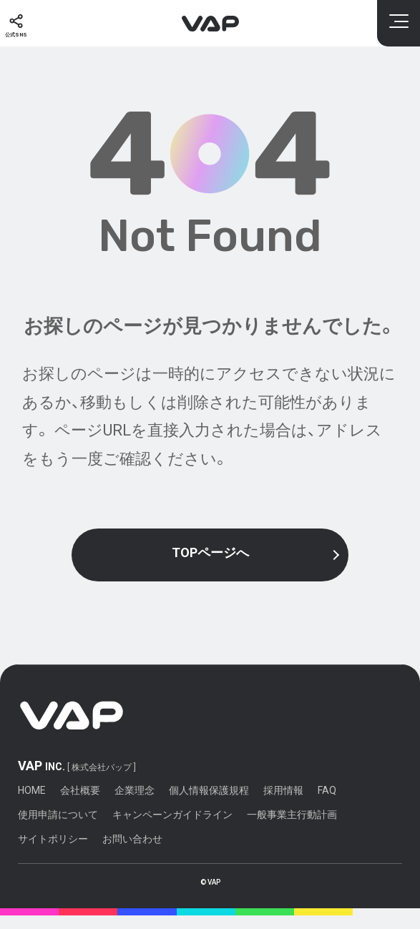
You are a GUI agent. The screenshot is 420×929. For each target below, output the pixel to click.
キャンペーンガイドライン (172, 829)
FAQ (327, 804)
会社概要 (80, 804)
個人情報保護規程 (209, 804)
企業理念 (134, 804)
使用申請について (58, 829)
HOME (32, 804)
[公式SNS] (22, 23)
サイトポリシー (53, 853)
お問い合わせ (132, 853)
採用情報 (283, 804)
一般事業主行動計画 (292, 829)
